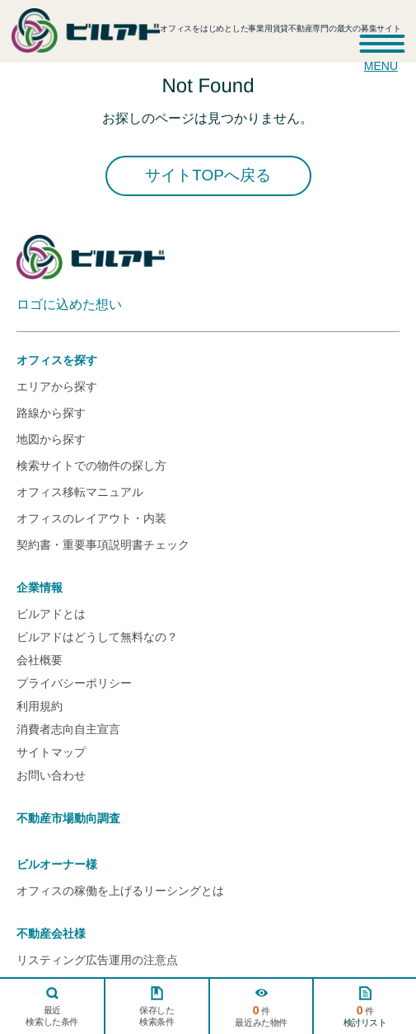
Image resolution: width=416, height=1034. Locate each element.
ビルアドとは (51, 613)
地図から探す (51, 439)
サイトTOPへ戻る (208, 175)
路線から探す (51, 412)
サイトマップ (51, 752)
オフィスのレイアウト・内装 (91, 518)
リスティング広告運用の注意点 (97, 959)
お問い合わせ (51, 775)
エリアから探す (56, 386)
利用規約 (39, 706)
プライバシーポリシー (74, 683)
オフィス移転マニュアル (79, 491)
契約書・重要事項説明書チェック (102, 544)
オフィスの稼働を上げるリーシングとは (120, 890)
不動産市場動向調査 (68, 818)
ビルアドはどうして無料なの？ (97, 636)
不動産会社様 (51, 933)
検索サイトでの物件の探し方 (91, 465)
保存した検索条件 (156, 1016)
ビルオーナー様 (56, 864)
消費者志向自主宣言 (68, 729)
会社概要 (39, 660)
